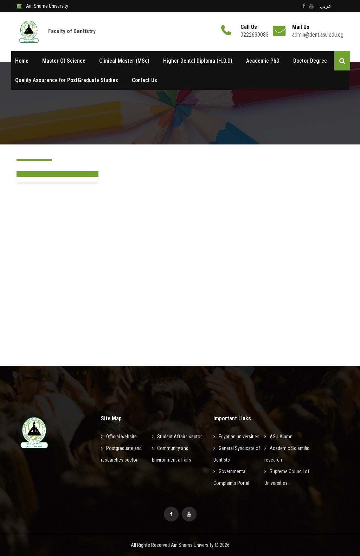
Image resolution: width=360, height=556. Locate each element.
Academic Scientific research (286, 454)
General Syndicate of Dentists (236, 454)
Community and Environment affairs (171, 454)
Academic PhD (262, 60)
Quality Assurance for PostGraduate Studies (66, 80)
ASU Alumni (279, 436)
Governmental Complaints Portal (231, 477)
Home (21, 60)
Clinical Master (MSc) (124, 60)
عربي (325, 6)
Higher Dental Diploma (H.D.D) (197, 60)
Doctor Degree (310, 60)
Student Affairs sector (177, 436)
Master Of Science (63, 60)
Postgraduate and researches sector (121, 454)
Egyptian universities (236, 436)
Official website (119, 436)
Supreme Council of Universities (286, 477)
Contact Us (144, 80)
